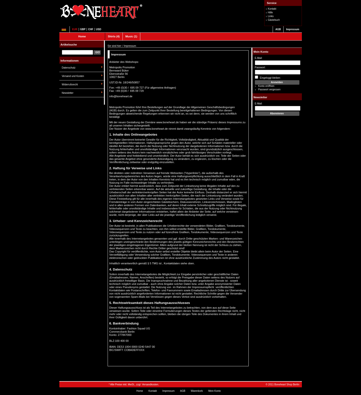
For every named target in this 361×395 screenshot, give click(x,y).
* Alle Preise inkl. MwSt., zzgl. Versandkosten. (134, 384)
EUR (74, 29)
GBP (83, 29)
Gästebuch (274, 20)
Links (271, 16)
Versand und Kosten (73, 76)
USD (98, 29)
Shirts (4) (114, 36)
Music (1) (131, 36)
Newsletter (67, 93)
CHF (90, 29)
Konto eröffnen (266, 86)
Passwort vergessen (269, 89)
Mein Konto (261, 51)
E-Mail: (259, 58)
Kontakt (272, 8)
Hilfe (270, 12)
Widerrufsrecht (70, 84)
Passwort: (260, 67)
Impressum (292, 29)
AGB (278, 29)
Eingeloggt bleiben (267, 77)
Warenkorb (197, 391)
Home (82, 36)
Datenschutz (69, 67)
